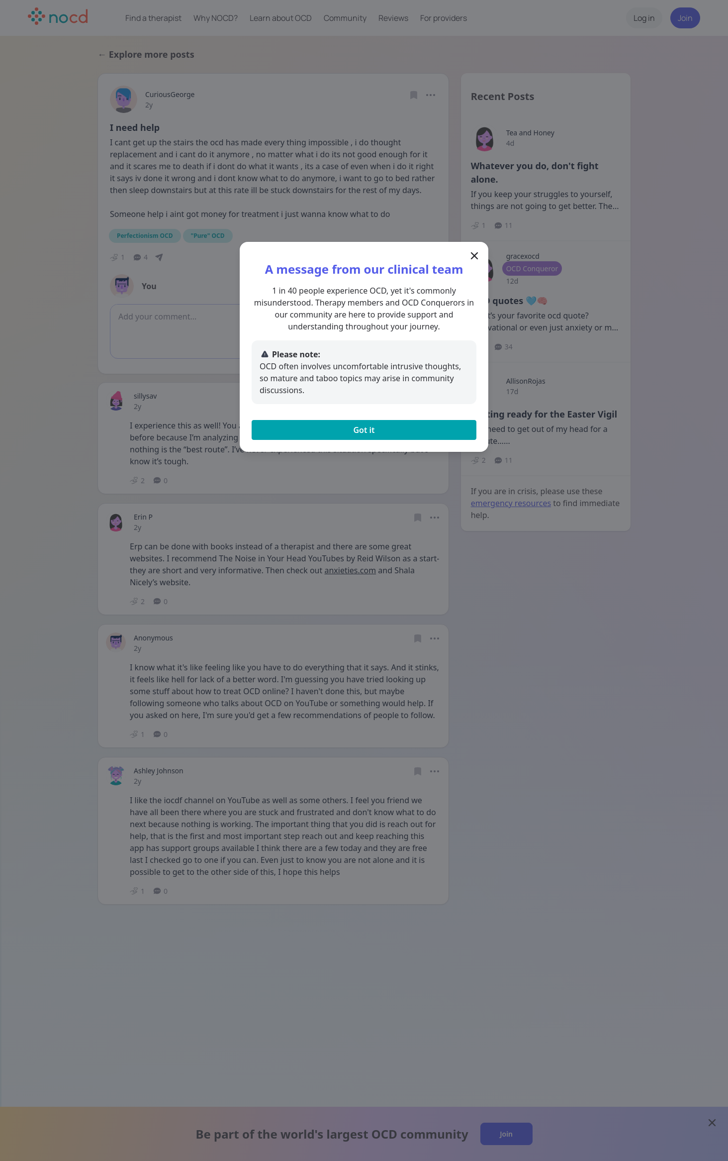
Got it (363, 429)
